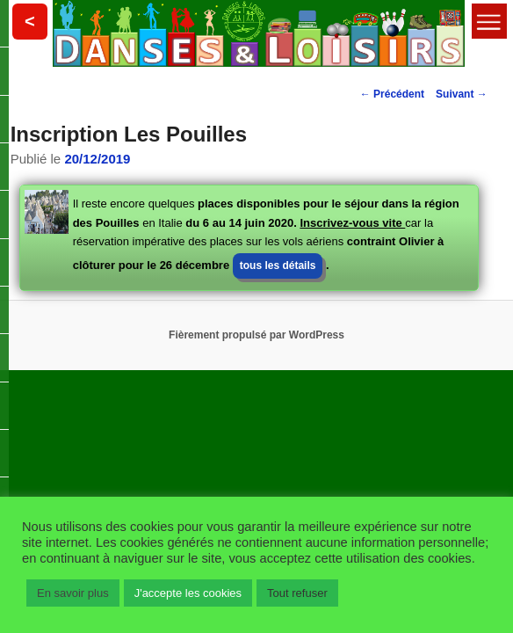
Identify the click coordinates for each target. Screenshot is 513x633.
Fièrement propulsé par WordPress (256, 335)
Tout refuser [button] (297, 593)
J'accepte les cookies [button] (188, 593)
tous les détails (278, 265)
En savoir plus (73, 593)
